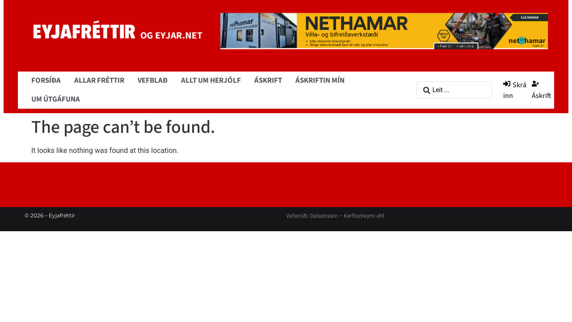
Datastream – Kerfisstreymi (341, 216)
